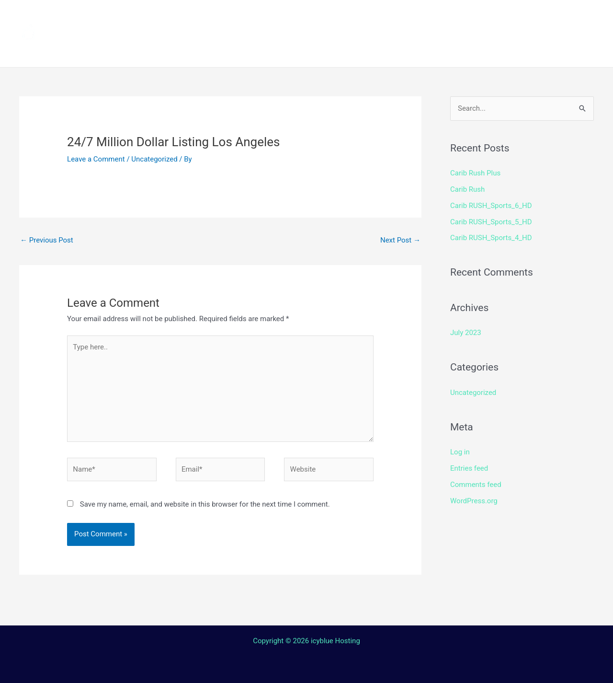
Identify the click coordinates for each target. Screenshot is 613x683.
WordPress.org (474, 501)
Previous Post (46, 240)
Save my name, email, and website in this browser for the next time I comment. (205, 504)
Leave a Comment (96, 159)
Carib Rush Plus (475, 173)
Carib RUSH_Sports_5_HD (491, 222)
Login (366, 50)
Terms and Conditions (216, 50)
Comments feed (475, 484)
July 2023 (465, 332)
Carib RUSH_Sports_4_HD (491, 237)
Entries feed (469, 468)
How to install (302, 17)
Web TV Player (429, 50)
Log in (460, 452)
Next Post (400, 240)
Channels (233, 17)
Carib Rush (467, 189)
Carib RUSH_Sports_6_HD (491, 205)
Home (182, 17)
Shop (456, 17)
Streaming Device (389, 17)
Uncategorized (154, 159)
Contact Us (313, 50)
